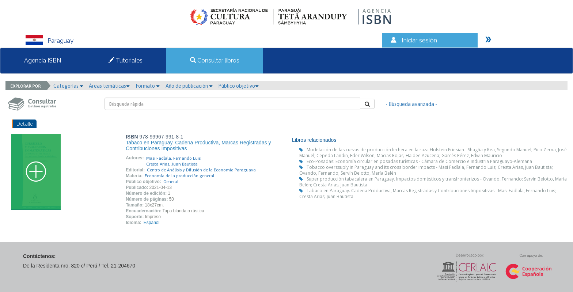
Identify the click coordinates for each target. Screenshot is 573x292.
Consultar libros (214, 60)
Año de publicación (189, 86)
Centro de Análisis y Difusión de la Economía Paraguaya (201, 169)
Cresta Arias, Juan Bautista (172, 164)
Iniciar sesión (419, 40)
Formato (148, 86)
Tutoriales (126, 60)
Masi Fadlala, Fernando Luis (173, 158)
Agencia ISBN (42, 60)
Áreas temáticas (109, 86)
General (170, 181)
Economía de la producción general (179, 175)
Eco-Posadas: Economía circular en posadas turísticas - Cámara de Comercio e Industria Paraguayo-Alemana (419, 161)
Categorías (68, 86)
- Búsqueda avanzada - (411, 104)
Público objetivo (238, 86)
